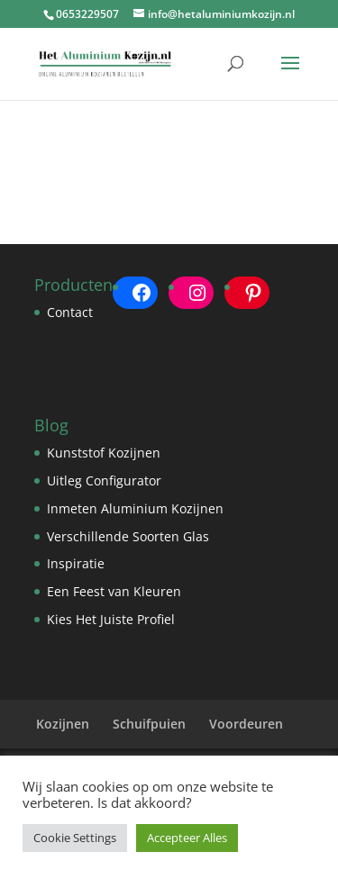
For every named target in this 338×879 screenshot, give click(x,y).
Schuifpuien (149, 723)
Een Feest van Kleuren (114, 591)
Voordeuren (246, 723)
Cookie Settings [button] (74, 837)
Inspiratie (76, 563)
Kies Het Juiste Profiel (111, 619)
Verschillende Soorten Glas (128, 536)
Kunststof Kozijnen (103, 452)
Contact (70, 312)
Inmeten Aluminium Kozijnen (135, 508)
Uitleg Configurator (104, 480)
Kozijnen (62, 723)
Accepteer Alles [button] (187, 837)
